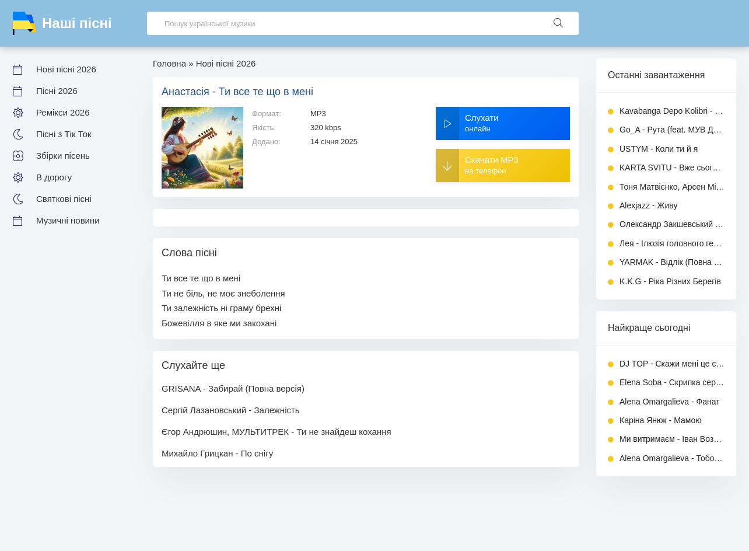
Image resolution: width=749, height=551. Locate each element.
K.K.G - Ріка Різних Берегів (670, 281)
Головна (169, 63)
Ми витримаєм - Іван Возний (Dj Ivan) (672, 439)
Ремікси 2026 (62, 112)
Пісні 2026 (57, 91)
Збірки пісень (63, 156)
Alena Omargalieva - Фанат (670, 401)
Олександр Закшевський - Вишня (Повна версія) (672, 224)
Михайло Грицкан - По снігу (217, 453)
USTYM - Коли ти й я (659, 149)
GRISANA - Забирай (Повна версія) (233, 388)
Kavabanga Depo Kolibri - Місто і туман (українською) (672, 111)
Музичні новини (68, 220)
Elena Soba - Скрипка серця (672, 382)
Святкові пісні (64, 199)
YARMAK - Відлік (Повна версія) (672, 262)
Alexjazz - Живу (648, 205)
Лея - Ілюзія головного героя (672, 243)
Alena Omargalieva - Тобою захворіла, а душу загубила (672, 458)
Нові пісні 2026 (66, 69)
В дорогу (54, 177)
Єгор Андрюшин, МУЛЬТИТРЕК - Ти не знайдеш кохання (276, 432)
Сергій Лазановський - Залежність (231, 410)
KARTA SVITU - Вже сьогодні (672, 167)
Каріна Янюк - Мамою (661, 420)
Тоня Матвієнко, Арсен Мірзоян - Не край (672, 186)
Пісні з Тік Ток (64, 134)
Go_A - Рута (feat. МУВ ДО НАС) (672, 129)
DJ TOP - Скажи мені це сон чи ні (672, 363)
